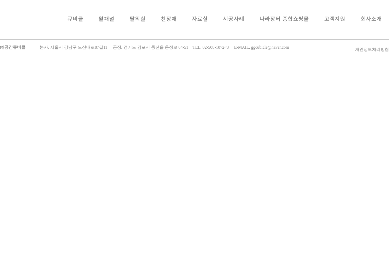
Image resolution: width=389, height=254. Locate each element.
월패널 (107, 18)
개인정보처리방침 (372, 49)
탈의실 (138, 18)
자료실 (200, 18)
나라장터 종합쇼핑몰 (284, 18)
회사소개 (371, 18)
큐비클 (75, 18)
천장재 (169, 18)
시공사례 (233, 18)
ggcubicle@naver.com (270, 47)
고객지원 (335, 18)
